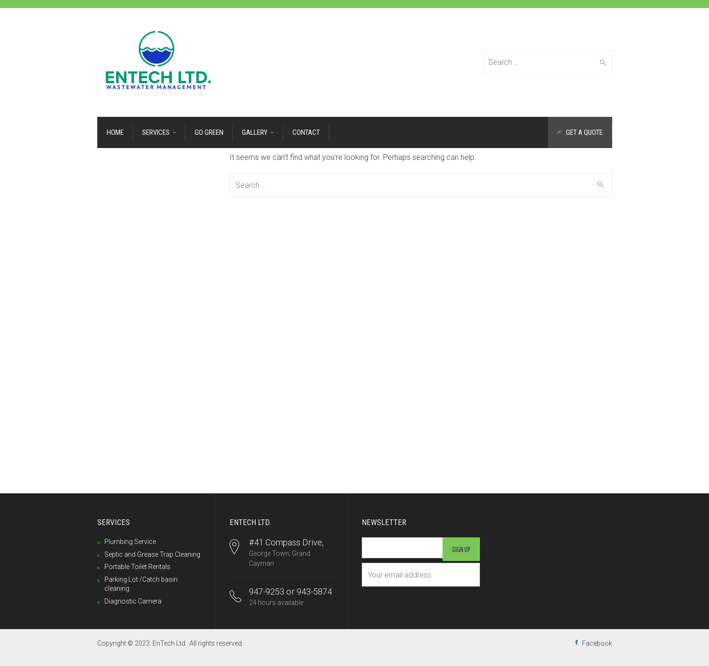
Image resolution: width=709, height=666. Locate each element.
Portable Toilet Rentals (137, 566)
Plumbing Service (130, 541)
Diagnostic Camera (133, 601)
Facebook (597, 643)
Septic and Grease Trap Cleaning (152, 554)
